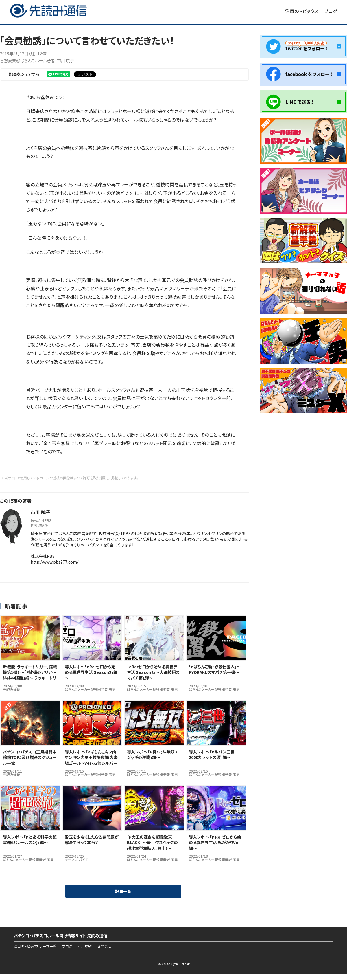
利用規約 (85, 946)
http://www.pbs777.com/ (54, 562)
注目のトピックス (301, 11)
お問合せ (104, 946)
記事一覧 (123, 891)
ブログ (330, 11)
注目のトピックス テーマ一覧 (35, 946)
